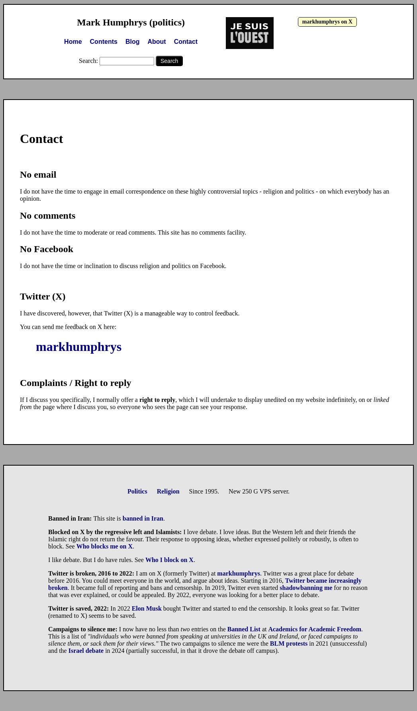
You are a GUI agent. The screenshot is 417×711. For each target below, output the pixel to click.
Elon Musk (147, 608)
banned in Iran (143, 518)
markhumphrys (78, 346)
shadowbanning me (306, 587)
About (156, 41)
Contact (186, 41)
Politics (137, 491)
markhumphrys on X (327, 22)
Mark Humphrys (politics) (131, 22)
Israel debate (86, 650)
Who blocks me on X (104, 546)
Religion (168, 491)
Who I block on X (169, 559)
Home (73, 41)
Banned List (243, 629)
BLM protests (288, 643)
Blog (132, 41)
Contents (103, 41)
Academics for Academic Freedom (314, 629)
